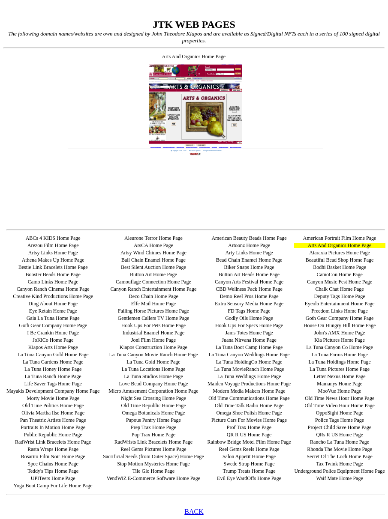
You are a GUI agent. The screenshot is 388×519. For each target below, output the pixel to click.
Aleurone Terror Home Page (153, 238)
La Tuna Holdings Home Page (339, 362)
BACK (193, 511)
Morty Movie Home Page (53, 398)
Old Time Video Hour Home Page (339, 406)
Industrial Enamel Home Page (153, 333)
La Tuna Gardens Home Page (53, 362)
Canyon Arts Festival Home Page (249, 282)
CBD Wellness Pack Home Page (249, 289)
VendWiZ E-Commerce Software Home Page (153, 478)
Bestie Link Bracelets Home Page (53, 267)
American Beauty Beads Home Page (248, 238)
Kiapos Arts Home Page (53, 347)
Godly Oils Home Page (249, 318)
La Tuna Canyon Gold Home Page (53, 355)
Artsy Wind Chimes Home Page (153, 253)
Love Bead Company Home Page (153, 384)
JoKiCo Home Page (53, 340)
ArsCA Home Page (153, 245)
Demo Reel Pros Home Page (249, 296)
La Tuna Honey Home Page (52, 369)
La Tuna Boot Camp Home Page (249, 347)
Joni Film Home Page (153, 340)
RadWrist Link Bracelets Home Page (53, 442)
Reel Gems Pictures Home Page (153, 449)
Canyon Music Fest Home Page (339, 282)
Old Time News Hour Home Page (339, 398)
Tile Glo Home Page (153, 471)
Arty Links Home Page (249, 253)
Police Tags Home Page (339, 420)
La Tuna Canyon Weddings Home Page (248, 355)
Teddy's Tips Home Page (52, 471)
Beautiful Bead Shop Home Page (340, 260)
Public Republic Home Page (53, 435)
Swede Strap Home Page (249, 464)
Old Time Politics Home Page (53, 406)
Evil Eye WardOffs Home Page (249, 478)
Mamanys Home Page (339, 384)
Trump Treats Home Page (249, 471)
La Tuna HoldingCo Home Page (249, 362)
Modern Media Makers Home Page (249, 391)
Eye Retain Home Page (53, 311)
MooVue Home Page (339, 391)
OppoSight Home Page (340, 413)
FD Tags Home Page (249, 311)
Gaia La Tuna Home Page (53, 318)
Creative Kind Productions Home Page (53, 296)
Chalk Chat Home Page (340, 289)
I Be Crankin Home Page (53, 333)
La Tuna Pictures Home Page (340, 369)
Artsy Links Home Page (53, 253)
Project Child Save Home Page (340, 427)
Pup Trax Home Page (153, 435)
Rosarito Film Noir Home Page (53, 456)
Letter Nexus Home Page (340, 376)
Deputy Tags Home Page (339, 296)
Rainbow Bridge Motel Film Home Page (249, 442)
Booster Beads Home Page (52, 274)
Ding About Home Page (53, 304)
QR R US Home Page (249, 435)
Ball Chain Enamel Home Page (153, 260)
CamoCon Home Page (339, 274)
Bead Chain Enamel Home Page (249, 260)
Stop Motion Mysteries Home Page (153, 464)
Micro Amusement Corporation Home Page (153, 391)
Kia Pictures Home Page (339, 340)
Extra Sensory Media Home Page (249, 304)
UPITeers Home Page (53, 478)
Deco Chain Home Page (153, 296)
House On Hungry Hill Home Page (340, 325)
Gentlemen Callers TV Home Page (153, 318)
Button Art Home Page (153, 274)
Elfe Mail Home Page (153, 304)
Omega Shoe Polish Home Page (249, 413)
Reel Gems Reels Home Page (249, 449)
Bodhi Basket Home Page (339, 267)
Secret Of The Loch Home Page (339, 456)
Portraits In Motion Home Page (53, 427)
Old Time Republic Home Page (153, 406)
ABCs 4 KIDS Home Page (53, 238)
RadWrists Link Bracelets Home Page (153, 442)
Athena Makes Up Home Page (53, 260)
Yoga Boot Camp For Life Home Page (53, 486)
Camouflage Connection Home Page (153, 282)
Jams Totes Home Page (249, 333)
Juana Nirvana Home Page (249, 340)
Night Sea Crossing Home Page (153, 398)
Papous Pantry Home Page (153, 420)
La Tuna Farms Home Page (339, 355)
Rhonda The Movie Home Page (339, 449)
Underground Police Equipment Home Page (340, 471)
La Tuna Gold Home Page (153, 362)
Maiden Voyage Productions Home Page (249, 384)
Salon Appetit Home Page (249, 456)
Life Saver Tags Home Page (53, 384)
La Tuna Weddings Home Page (249, 376)
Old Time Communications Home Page (248, 398)
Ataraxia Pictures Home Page (339, 253)
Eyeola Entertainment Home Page (340, 304)
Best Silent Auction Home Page (153, 267)
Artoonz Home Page (249, 245)
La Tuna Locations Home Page (154, 369)
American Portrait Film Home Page (339, 238)
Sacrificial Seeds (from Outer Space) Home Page (153, 456)
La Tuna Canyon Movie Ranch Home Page (153, 355)
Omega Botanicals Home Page (153, 413)
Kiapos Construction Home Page (153, 347)
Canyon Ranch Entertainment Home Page (154, 289)
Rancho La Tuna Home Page (339, 442)
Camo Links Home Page (53, 282)
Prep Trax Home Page (153, 427)
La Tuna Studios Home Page (153, 376)
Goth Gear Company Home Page (340, 318)
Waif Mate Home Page (339, 478)
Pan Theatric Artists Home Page (53, 420)
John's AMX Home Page (339, 333)
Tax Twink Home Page (339, 464)
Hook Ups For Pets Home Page (153, 325)
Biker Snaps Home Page (249, 267)
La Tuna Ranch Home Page (53, 376)
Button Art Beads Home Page (249, 274)
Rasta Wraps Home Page (52, 449)
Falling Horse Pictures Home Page (153, 311)
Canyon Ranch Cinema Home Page (53, 289)
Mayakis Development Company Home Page (52, 391)
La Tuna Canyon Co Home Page (339, 347)
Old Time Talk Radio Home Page (249, 406)
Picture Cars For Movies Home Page (249, 420)
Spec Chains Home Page (52, 464)
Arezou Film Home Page (53, 245)
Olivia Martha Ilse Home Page (52, 413)
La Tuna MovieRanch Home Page (249, 369)
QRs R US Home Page (339, 435)
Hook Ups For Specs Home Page (249, 325)
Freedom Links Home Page (339, 311)
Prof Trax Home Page (249, 427)
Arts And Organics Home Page (339, 245)
